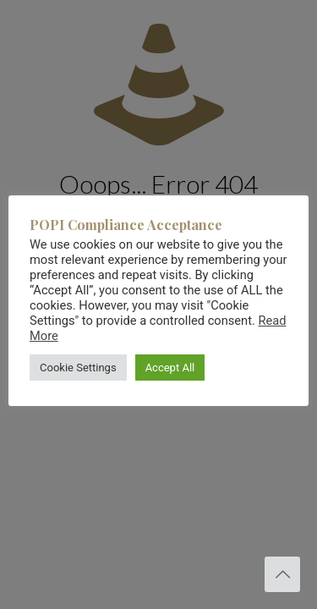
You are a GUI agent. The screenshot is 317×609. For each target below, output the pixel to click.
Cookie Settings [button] (78, 367)
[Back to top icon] (282, 574)
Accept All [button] (170, 367)
